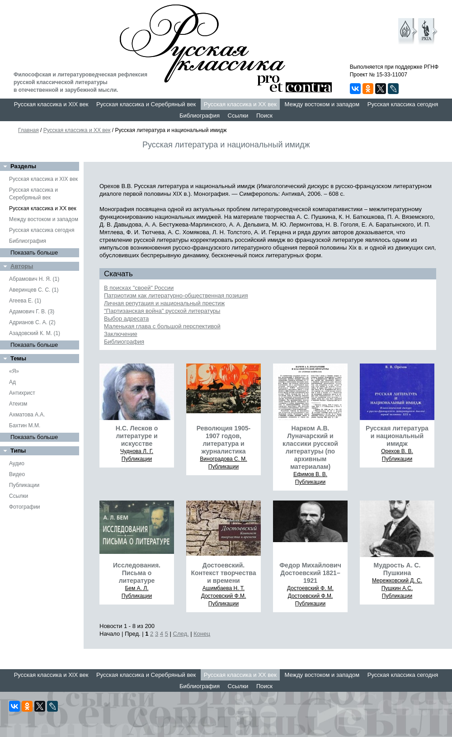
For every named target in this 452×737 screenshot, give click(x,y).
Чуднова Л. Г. (136, 451)
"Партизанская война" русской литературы (162, 310)
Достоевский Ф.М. (223, 596)
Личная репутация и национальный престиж (164, 303)
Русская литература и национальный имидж (397, 436)
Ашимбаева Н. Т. (223, 588)
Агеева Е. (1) (25, 301)
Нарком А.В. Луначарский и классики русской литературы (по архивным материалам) (310, 447)
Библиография (199, 115)
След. (181, 633)
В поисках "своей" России (139, 287)
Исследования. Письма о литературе (136, 573)
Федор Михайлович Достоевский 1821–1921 (310, 573)
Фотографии (24, 507)
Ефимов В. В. (310, 474)
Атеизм (18, 404)
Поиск (264, 115)
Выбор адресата (126, 318)
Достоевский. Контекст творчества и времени (223, 573)
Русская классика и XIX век (51, 104)
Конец (201, 633)
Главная (28, 130)
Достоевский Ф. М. (310, 588)
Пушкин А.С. (397, 588)
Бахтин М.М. (24, 425)
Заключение (120, 334)
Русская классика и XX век (240, 104)
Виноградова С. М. (223, 459)
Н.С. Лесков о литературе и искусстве (137, 436)
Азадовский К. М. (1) (34, 333)
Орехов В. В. (397, 451)
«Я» (14, 371)
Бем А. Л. (136, 588)
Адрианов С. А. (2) (32, 322)
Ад (12, 382)
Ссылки (238, 115)
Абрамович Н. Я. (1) (34, 279)
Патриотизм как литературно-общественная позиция (176, 295)
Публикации (24, 485)
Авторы (21, 266)
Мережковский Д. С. (397, 580)
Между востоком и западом (321, 104)
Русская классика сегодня (402, 104)
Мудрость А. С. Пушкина (397, 569)
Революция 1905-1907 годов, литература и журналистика (223, 440)
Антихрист (22, 393)
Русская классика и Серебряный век (146, 104)
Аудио (16, 463)
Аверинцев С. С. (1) (33, 290)
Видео (17, 474)
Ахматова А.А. (27, 414)
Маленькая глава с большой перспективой (162, 326)
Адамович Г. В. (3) (31, 311)
